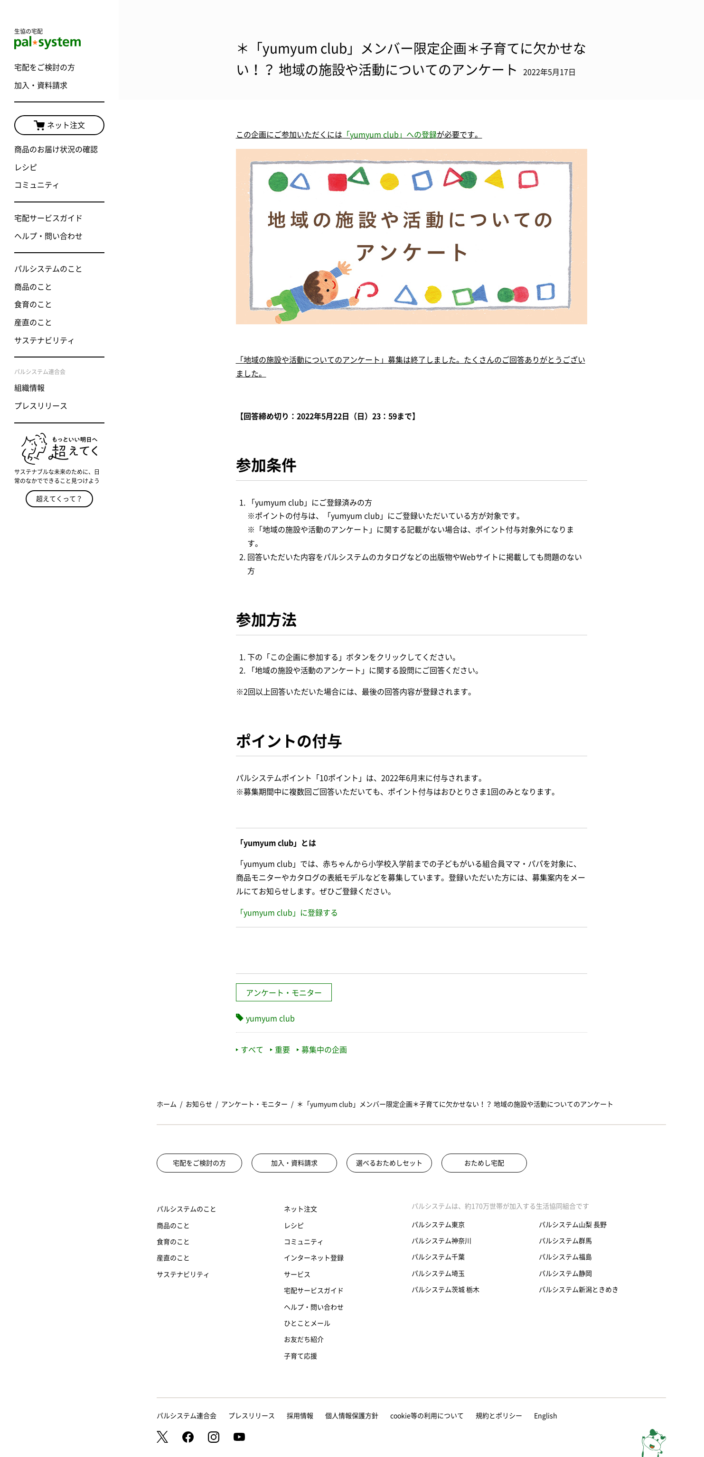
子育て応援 (300, 1356)
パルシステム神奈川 (441, 1240)
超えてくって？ (59, 498)
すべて (249, 1050)
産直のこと (33, 322)
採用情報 (300, 1415)
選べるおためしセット (389, 1163)
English (545, 1415)
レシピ (25, 167)
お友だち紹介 (304, 1339)
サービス (297, 1274)
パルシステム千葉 (438, 1257)
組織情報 (29, 388)
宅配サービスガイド (48, 218)
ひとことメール (307, 1323)
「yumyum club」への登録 (389, 134)
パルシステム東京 (438, 1224)
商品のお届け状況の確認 (56, 149)
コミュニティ (37, 185)
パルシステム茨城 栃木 (445, 1289)
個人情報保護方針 (351, 1415)
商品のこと (33, 287)
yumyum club (270, 1018)
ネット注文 (59, 125)
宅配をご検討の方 (44, 67)
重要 (280, 1050)
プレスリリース (40, 406)
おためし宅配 (484, 1163)
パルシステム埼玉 (438, 1273)
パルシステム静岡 (565, 1273)
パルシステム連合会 (186, 1415)
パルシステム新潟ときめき (579, 1289)
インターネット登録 (314, 1258)
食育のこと (33, 304)
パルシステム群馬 (565, 1240)
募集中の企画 (322, 1050)
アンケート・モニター (284, 993)
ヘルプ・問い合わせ (48, 236)
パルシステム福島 (565, 1257)
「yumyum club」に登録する (287, 912)
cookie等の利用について (427, 1415)
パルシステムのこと (48, 269)
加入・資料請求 (40, 85)
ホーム (167, 1104)
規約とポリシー (499, 1415)
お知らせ (199, 1104)
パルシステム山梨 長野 (573, 1224)
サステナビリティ (44, 340)
